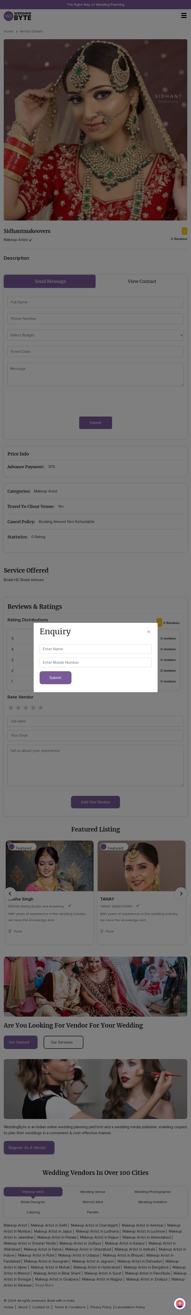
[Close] (149, 631)
